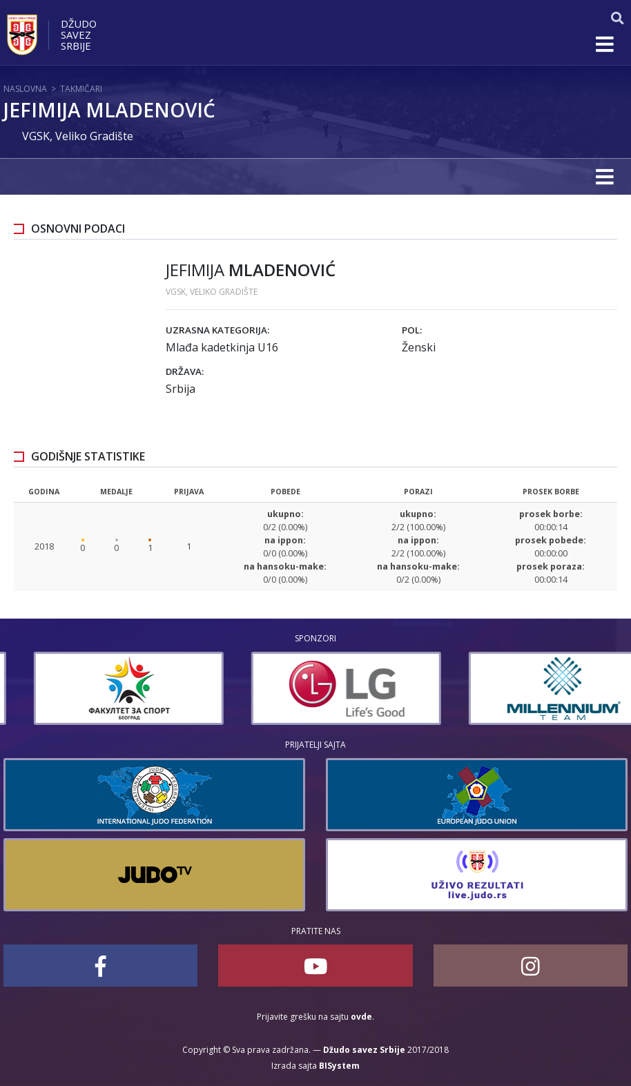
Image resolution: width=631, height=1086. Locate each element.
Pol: (412, 330)
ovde (361, 1016)
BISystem (339, 1066)
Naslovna (25, 89)
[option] (295, 688)
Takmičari (81, 89)
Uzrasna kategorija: (217, 330)
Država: (185, 371)
